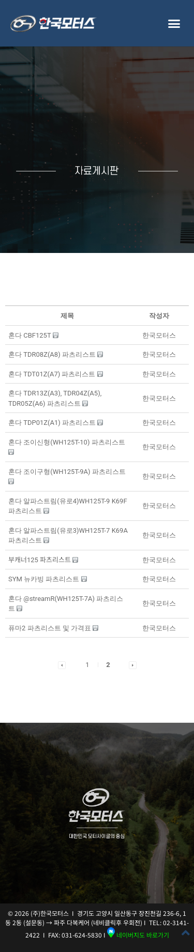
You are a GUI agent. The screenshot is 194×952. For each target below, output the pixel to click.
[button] (174, 23)
